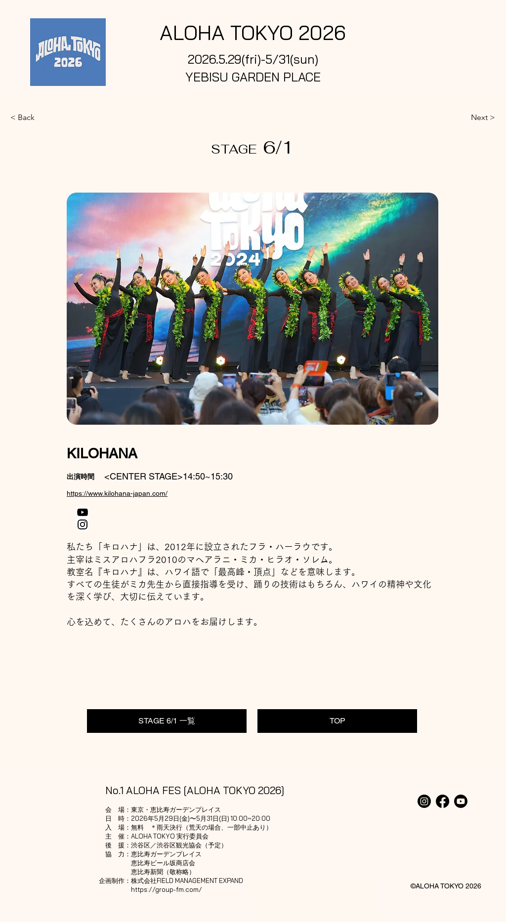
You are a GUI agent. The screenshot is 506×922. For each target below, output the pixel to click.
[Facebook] (442, 801)
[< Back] (43, 117)
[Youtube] (460, 801)
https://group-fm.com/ (166, 889)
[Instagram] (424, 801)
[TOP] (337, 721)
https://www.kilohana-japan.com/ (117, 493)
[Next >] (470, 117)
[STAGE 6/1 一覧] (167, 721)
